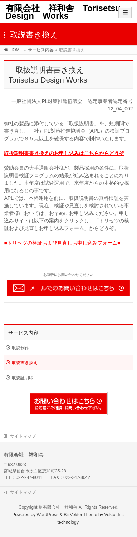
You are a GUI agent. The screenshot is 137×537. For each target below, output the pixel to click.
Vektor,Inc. (114, 514)
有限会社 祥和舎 (60, 507)
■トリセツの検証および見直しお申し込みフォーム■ (62, 243)
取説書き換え (25, 362)
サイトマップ (23, 436)
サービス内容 (23, 333)
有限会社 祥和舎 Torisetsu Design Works (67, 11)
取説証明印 (22, 377)
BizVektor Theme (80, 514)
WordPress (47, 514)
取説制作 (20, 347)
